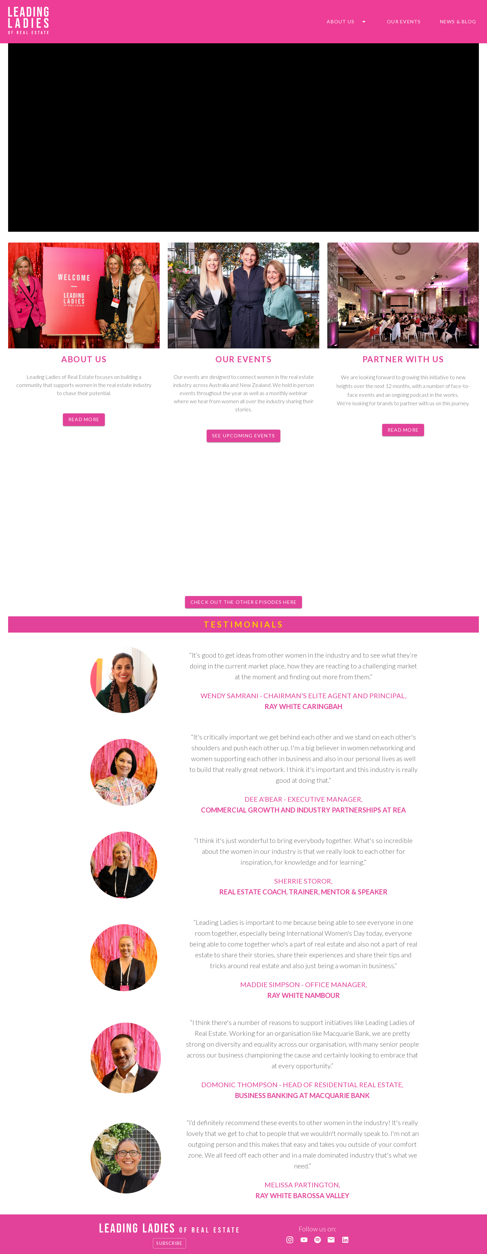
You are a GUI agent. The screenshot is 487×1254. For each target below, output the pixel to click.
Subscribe (169, 1243)
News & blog (458, 22)
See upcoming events (243, 436)
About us (340, 22)
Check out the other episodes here (243, 602)
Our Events (403, 22)
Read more (84, 419)
